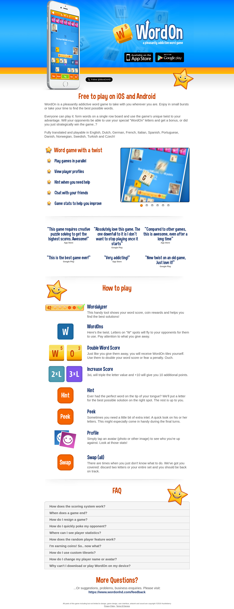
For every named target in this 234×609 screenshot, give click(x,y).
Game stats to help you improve (78, 203)
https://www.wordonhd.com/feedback (117, 592)
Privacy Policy (110, 606)
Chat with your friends (71, 192)
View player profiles (69, 171)
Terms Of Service (123, 606)
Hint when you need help (72, 182)
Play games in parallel (70, 160)
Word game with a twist (78, 150)
